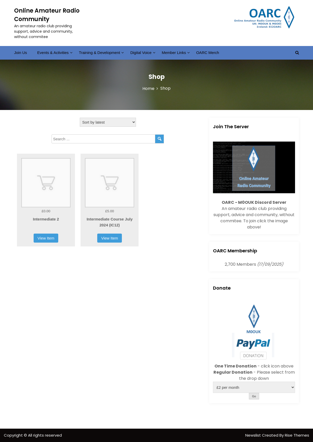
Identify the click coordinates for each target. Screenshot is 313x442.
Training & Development (99, 52)
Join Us (20, 52)
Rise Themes (297, 435)
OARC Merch (207, 52)
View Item (45, 238)
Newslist (253, 435)
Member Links (174, 52)
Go (254, 396)
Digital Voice (141, 52)
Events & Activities (53, 52)
